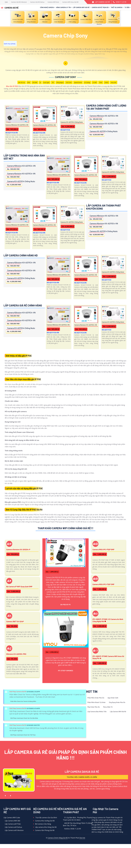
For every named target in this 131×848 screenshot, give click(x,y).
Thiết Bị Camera (116, 7)
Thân (100, 82)
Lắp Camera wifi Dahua (13, 827)
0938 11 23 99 (121, 2)
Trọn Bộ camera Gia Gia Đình (45, 817)
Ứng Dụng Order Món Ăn (117, 702)
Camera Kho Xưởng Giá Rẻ (44, 821)
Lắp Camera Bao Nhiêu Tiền (97, 711)
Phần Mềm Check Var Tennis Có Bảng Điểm (23, 701)
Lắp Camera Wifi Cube (12, 817)
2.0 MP (95, 82)
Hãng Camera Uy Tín (63, 7)
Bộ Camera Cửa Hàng (42, 824)
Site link (82, 838)
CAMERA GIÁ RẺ (10, 7)
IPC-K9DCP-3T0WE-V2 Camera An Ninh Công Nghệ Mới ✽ (107, 620)
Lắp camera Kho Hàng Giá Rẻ (45, 827)
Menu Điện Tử (107, 707)
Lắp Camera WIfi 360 (12, 821)
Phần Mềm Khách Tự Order (96, 702)
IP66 (28, 82)
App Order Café (113, 698)
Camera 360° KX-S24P (15, 621)
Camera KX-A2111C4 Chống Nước (72, 122)
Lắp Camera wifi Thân (12, 824)
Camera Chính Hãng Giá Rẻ (58, 838)
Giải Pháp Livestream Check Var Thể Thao (23, 735)
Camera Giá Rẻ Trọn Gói (100, 7)
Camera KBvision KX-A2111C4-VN (17, 125)
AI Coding (87, 82)
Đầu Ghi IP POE (12, 86)
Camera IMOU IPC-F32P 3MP (103, 584)
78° (53, 82)
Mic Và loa (21, 82)
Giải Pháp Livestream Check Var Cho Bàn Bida (24, 718)
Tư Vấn (127, 7)
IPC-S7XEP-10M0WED (65, 670)
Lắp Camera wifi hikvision (14, 830)
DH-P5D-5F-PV (65, 604)
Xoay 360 (113, 82)
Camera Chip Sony (65, 77)
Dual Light (46, 82)
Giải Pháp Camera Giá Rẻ (17, 691)
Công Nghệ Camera (47, 7)
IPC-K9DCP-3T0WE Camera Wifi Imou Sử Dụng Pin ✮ (108, 657)
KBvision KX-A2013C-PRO (16, 654)
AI (40, 82)
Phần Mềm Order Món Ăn (95, 698)
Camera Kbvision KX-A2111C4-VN (44, 125)
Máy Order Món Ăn (93, 707)
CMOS (106, 82)
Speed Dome (78, 82)
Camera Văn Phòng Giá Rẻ (43, 830)
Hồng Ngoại (60, 82)
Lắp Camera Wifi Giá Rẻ (81, 7)
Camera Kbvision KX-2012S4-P (18, 549)
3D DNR (34, 82)
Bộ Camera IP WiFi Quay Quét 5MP (19, 586)
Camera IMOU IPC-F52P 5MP (103, 549)
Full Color (69, 82)
